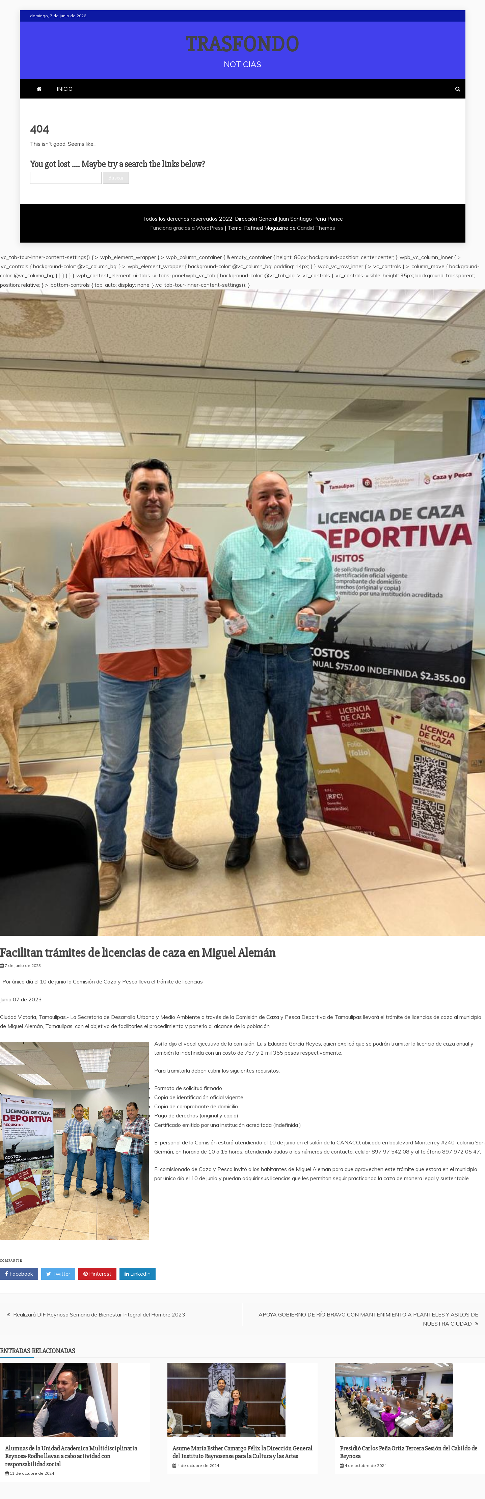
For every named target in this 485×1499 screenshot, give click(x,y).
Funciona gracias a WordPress (187, 227)
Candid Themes (316, 227)
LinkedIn (138, 1274)
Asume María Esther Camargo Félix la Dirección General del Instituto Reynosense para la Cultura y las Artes (242, 1452)
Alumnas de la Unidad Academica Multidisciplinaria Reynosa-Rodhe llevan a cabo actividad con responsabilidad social (71, 1456)
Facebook (19, 1274)
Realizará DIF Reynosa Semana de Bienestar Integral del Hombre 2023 (99, 1314)
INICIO (65, 88)
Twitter (58, 1274)
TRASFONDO (242, 44)
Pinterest (97, 1274)
